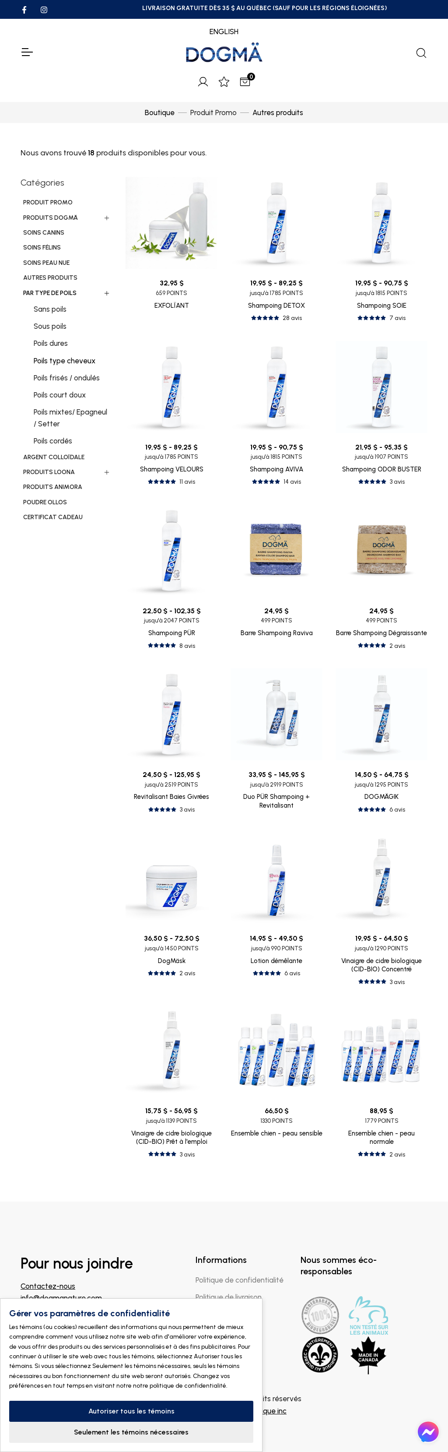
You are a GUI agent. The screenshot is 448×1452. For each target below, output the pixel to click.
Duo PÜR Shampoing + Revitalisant (276, 801)
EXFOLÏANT (171, 305)
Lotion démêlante (276, 961)
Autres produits (277, 112)
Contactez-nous (48, 1286)
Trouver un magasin (60, 1341)
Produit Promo (213, 112)
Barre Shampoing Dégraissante (381, 633)
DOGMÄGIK (381, 797)
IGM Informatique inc (251, 1410)
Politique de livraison (229, 1297)
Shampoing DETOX (276, 305)
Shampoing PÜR (171, 633)
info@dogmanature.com (61, 1298)
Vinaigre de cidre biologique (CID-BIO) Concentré (381, 965)
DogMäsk (172, 961)
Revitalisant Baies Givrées (171, 797)
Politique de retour (226, 1314)
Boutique (160, 112)
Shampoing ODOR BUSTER (381, 469)
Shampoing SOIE (381, 305)
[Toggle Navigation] (27, 52)
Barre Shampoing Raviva (277, 633)
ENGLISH (224, 31)
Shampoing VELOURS (171, 469)
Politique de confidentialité (240, 1280)
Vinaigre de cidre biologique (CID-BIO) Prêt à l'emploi (171, 1137)
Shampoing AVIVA (276, 469)
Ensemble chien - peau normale (381, 1137)
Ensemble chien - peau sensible (276, 1133)
